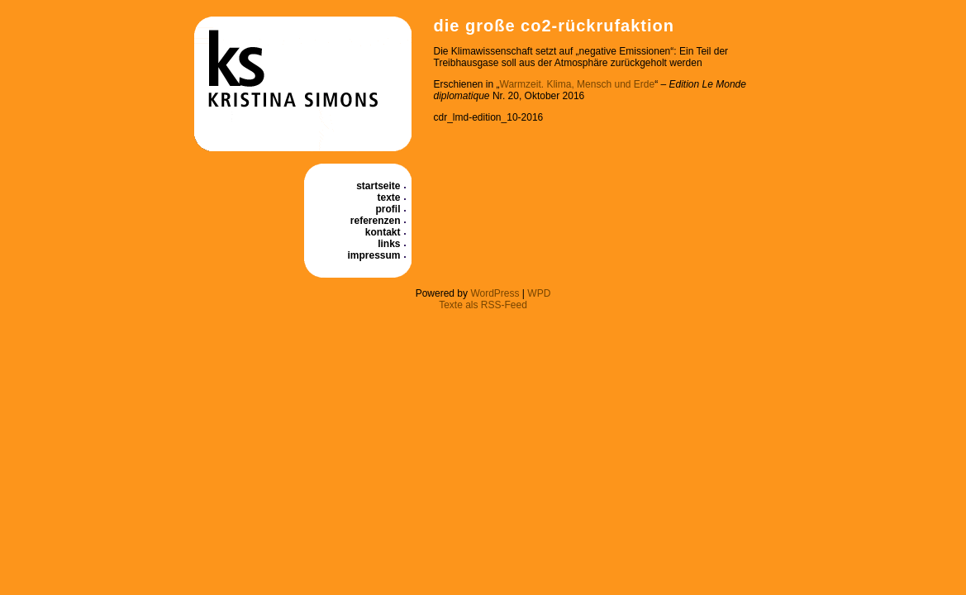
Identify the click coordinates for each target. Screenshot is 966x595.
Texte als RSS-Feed (483, 305)
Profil (388, 209)
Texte (388, 197)
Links (389, 244)
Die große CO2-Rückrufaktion (554, 26)
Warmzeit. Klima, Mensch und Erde (577, 84)
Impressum (373, 255)
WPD (538, 293)
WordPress (494, 293)
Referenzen (375, 220)
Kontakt (383, 232)
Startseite (378, 186)
